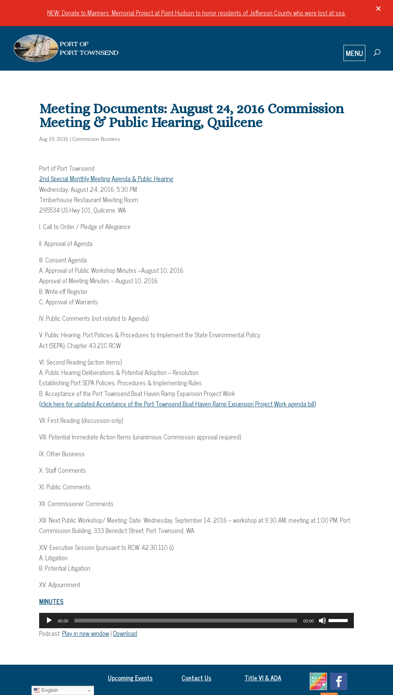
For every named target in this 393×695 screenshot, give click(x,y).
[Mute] (322, 620)
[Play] (49, 620)
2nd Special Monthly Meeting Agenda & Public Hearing (106, 178)
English (46, 690)
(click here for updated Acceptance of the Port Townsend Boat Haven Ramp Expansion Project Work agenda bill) (177, 404)
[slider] (185, 620)
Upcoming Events (130, 678)
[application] (196, 620)
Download (125, 633)
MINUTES (51, 601)
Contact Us (196, 678)
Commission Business (96, 138)
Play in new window (85, 633)
